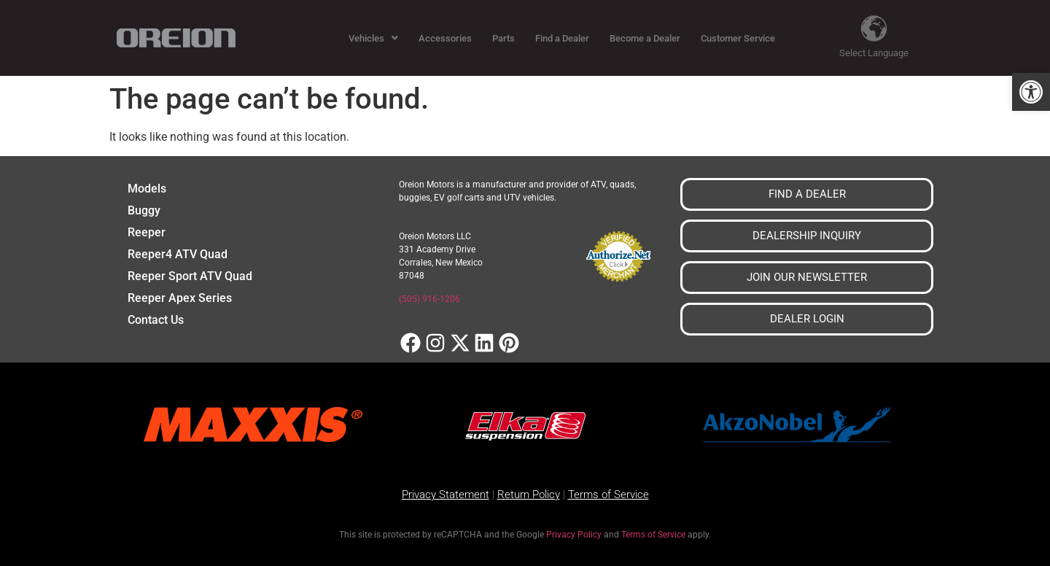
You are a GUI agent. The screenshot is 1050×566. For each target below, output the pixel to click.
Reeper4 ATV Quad (178, 254)
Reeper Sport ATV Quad (190, 276)
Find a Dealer (562, 38)
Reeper (147, 232)
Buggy (144, 210)
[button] (1031, 92)
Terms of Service (653, 535)
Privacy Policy (574, 535)
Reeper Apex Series (180, 298)
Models (147, 188)
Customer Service (738, 38)
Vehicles (373, 38)
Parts (503, 38)
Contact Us (156, 320)
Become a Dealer (645, 38)
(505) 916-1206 (429, 299)
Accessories (445, 38)
